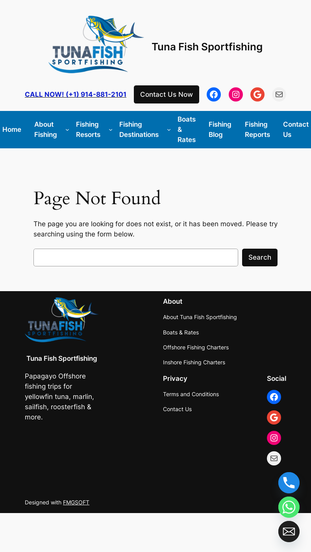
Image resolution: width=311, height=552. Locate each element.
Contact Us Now (166, 94)
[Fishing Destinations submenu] (169, 129)
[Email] (289, 531)
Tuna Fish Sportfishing (207, 47)
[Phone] (289, 482)
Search (259, 257)
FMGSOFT (76, 502)
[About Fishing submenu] (67, 129)
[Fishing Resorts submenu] (111, 129)
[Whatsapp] (289, 507)
